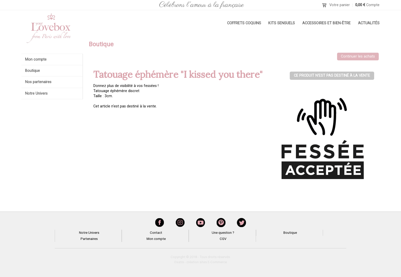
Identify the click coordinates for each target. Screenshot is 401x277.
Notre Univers (36, 93)
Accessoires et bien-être (326, 23)
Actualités (369, 23)
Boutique (32, 71)
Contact (156, 233)
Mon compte (36, 59)
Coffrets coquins (244, 23)
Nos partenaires (38, 82)
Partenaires (89, 239)
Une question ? (223, 233)
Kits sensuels (281, 23)
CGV (223, 239)
